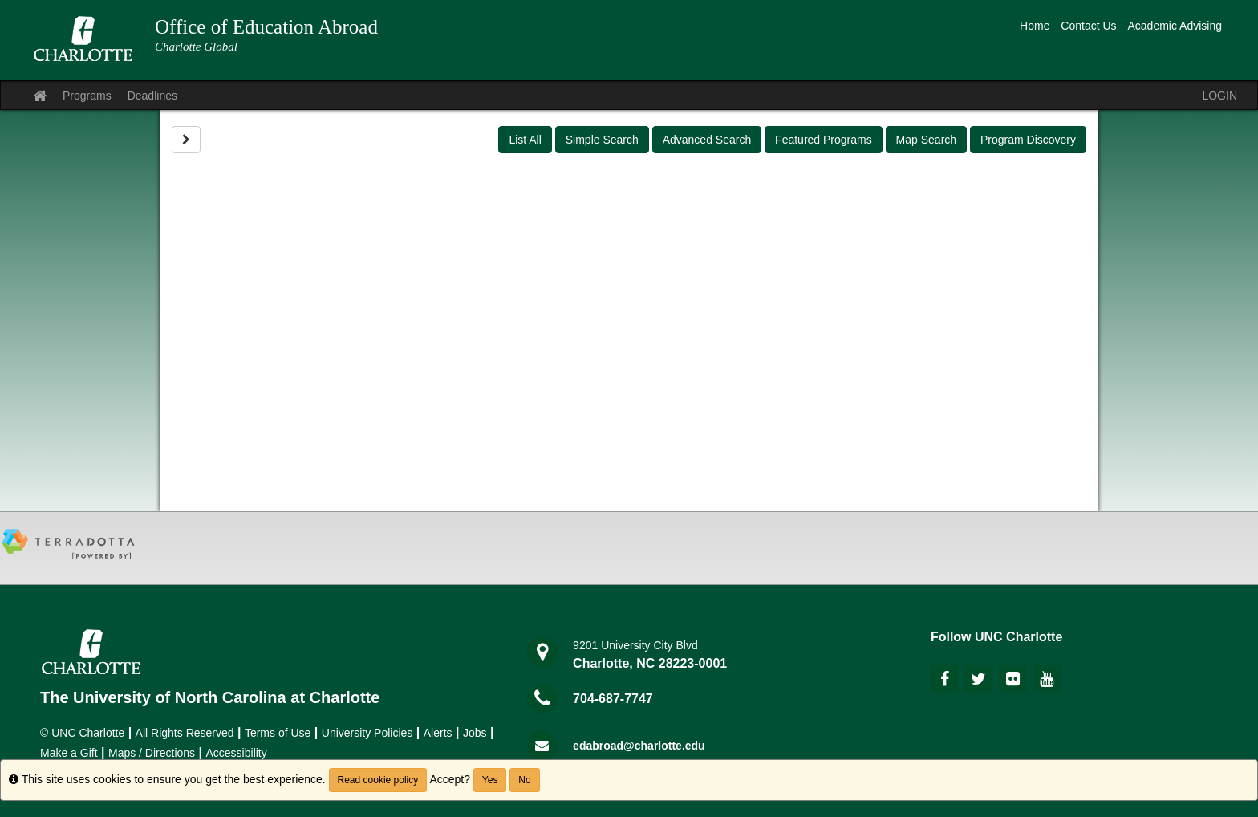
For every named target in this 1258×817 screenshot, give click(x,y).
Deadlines (152, 95)
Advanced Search (707, 139)
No (524, 780)
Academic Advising (1174, 25)
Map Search (926, 139)
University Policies (367, 732)
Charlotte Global (196, 46)
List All (525, 139)
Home (1034, 25)
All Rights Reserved (185, 732)
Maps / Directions (151, 752)
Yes (490, 780)
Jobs (475, 732)
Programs (87, 95)
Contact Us (1088, 25)
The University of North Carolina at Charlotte (209, 697)
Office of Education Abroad (266, 27)
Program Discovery (1028, 139)
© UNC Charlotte (82, 732)
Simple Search (602, 139)
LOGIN (1219, 95)
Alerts (438, 732)
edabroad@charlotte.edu (639, 745)
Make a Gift (69, 752)
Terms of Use (277, 732)
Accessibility (236, 752)
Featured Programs (823, 139)
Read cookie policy (378, 780)
